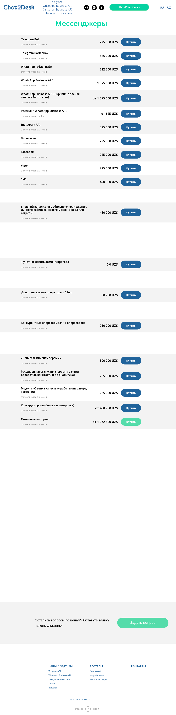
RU (162, 7)
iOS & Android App (98, 679)
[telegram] (86, 7)
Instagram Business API (57, 9)
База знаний (96, 671)
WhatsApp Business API (57, 6)
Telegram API (54, 671)
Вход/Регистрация (129, 7)
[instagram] (94, 7)
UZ (169, 7)
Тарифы (51, 13)
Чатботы (66, 13)
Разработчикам (97, 675)
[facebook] (101, 7)
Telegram (56, 2)
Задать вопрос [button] (143, 623)
